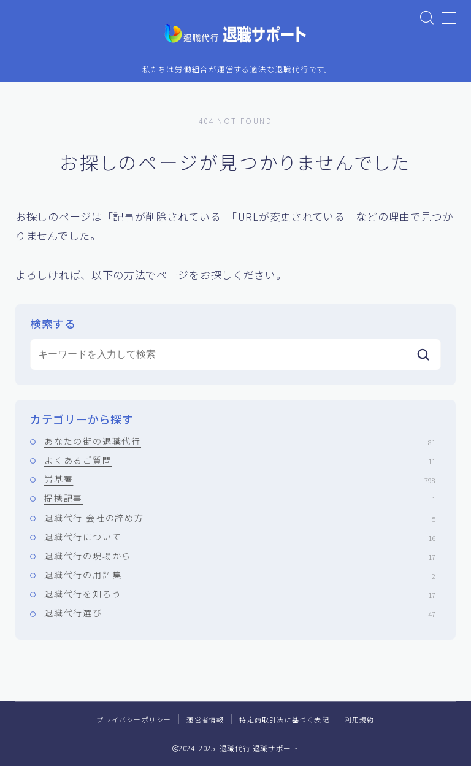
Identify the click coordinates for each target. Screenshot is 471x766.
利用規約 (360, 719)
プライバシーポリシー (133, 719)
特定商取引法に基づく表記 (284, 719)
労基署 (239, 479)
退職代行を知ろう (239, 594)
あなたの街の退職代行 (239, 441)
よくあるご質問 (239, 460)
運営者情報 (205, 719)
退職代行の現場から (239, 556)
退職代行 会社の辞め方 (239, 517)
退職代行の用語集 (239, 575)
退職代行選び (239, 613)
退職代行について (239, 536)
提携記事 (239, 498)
